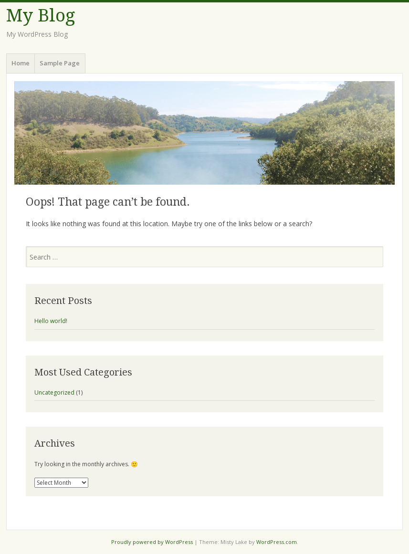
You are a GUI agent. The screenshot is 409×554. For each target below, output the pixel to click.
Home (20, 63)
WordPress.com (276, 541)
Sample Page (60, 63)
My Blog (40, 15)
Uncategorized (54, 392)
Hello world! (50, 321)
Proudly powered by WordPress (152, 541)
